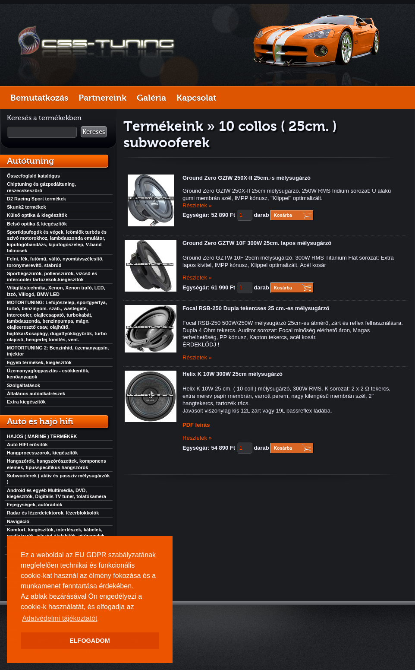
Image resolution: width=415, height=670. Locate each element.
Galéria (151, 97)
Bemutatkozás (39, 97)
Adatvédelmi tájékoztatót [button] (59, 618)
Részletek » (197, 205)
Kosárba (283, 215)
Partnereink (102, 97)
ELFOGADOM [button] (89, 640)
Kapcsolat (196, 97)
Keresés (93, 132)
